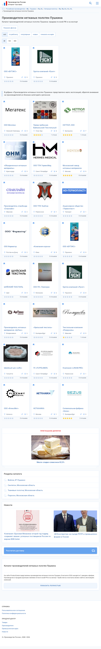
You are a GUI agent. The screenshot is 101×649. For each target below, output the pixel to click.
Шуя (6, 293)
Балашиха (67, 131)
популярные (25, 34)
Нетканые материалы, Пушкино (69, 9)
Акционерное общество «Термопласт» (73, 207)
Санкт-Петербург (40, 171)
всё (4, 34)
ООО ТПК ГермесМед (42, 165)
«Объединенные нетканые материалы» (15, 166)
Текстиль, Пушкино (63, 9)
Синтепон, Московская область (21, 485)
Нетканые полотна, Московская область (71, 9)
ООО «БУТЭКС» (10, 71)
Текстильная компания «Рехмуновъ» (73, 328)
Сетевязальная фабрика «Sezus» (73, 409)
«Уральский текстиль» (42, 327)
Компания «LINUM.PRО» (73, 368)
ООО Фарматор (10, 246)
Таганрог (67, 212)
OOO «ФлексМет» (11, 408)
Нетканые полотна (50, 9)
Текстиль (39, 9)
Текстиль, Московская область (60, 9)
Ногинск (8, 414)
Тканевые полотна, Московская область (25, 490)
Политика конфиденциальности (14, 616)
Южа (36, 252)
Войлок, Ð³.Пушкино (16, 480)
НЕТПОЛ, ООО (69, 125)
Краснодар (9, 171)
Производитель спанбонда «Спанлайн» (15, 207)
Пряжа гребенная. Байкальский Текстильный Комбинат (44, 126)
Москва (67, 171)
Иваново (8, 212)
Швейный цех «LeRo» (13, 368)
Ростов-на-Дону (11, 252)
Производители (7, 628)
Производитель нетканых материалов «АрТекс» (15, 328)
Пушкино (33, 9)
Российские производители (15, 9)
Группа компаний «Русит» (44, 71)
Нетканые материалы (42, 9)
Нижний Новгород (12, 131)
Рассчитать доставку (50, 553)
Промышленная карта (10, 631)
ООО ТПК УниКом (40, 206)
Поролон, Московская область (21, 495)
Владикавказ (10, 333)
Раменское (38, 212)
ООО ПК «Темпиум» (41, 287)
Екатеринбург (39, 333)
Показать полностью (50, 588)
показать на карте (47, 34)
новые (35, 34)
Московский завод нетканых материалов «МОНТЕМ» (72, 167)
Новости (5, 634)
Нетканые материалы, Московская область (66, 9)
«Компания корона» (41, 246)
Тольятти (8, 374)
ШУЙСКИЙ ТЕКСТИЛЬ (13, 287)
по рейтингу (13, 34)
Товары (4, 625)
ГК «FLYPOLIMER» (40, 368)
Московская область (28, 9)
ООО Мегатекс (10, 125)
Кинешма (38, 293)
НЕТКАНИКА (38, 408)
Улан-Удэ (37, 131)
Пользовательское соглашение (13, 613)
